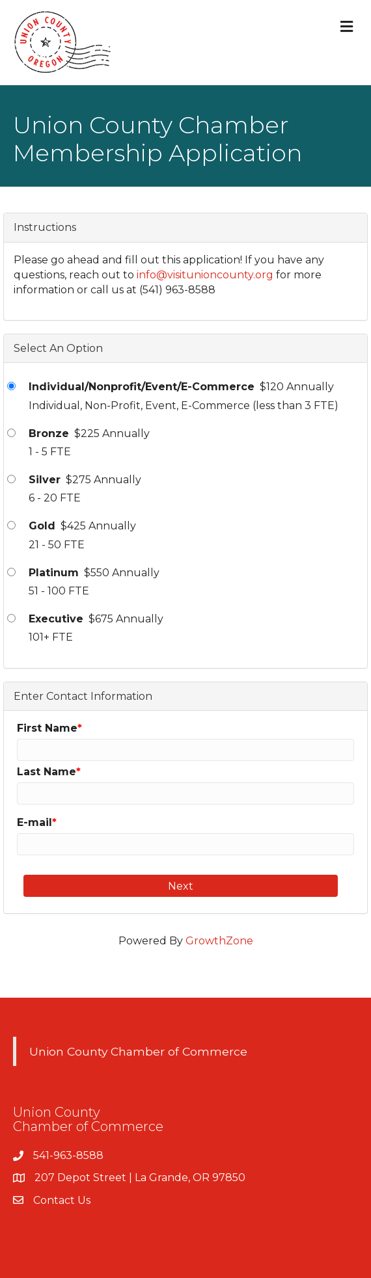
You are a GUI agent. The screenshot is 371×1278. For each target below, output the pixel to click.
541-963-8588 (68, 1155)
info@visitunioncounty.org (205, 275)
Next (180, 886)
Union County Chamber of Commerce (138, 1051)
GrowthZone (219, 941)
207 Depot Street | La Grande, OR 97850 (139, 1177)
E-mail (34, 822)
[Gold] (11, 525)
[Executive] (11, 618)
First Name (47, 728)
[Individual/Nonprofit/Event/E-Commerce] (11, 386)
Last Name (46, 771)
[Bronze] (11, 433)
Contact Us (61, 1200)
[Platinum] (11, 572)
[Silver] (11, 479)
